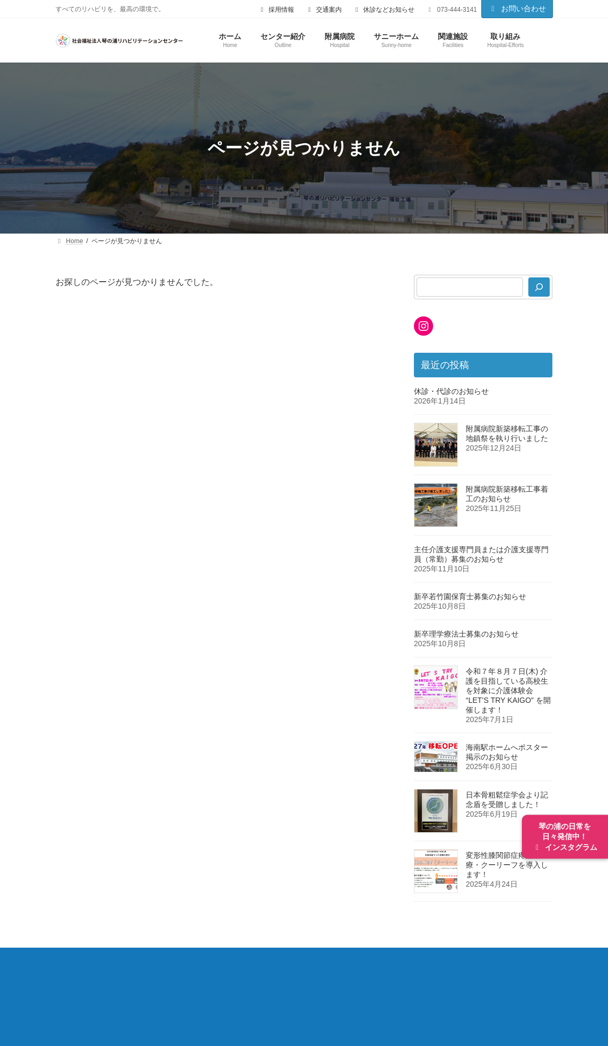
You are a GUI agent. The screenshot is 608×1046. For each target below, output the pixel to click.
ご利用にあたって (264, 990)
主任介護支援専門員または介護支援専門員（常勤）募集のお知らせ (481, 554)
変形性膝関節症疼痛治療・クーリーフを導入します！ (507, 865)
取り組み (137, 990)
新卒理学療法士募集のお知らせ (466, 634)
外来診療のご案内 (253, 967)
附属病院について (168, 967)
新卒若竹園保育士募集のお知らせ (470, 596)
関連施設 (82, 990)
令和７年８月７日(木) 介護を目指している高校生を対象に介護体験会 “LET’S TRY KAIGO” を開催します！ (508, 690)
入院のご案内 (332, 967)
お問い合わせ (517, 8)
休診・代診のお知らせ (451, 391)
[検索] (539, 287)
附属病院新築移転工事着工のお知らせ (507, 494)
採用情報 (193, 990)
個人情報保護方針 (350, 990)
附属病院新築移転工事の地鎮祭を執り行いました (507, 433)
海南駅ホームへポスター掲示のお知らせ (507, 752)
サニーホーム (465, 967)
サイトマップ (427, 990)
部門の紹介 (399, 967)
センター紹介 (89, 967)
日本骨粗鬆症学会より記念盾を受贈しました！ (507, 800)
